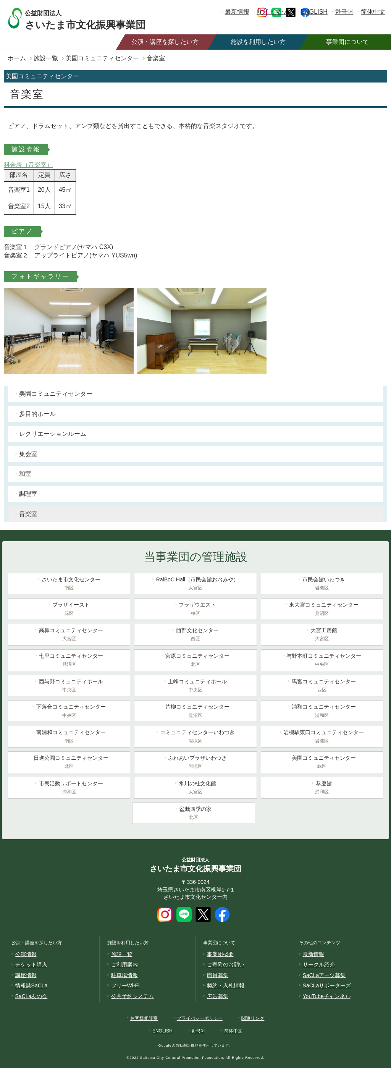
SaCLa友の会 (31, 996)
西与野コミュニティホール (69, 686)
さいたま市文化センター (69, 584)
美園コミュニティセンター (102, 58)
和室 (25, 474)
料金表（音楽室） (28, 165)
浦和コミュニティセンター (322, 712)
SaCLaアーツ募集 (324, 975)
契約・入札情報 (225, 985)
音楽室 (28, 514)
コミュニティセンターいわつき (195, 737)
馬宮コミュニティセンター (322, 686)
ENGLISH (314, 11)
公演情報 (26, 954)
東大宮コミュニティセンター (322, 610)
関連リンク (252, 1018)
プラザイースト (69, 610)
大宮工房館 (322, 635)
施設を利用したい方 (258, 42)
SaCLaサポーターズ (327, 985)
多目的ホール (37, 414)
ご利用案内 (124, 964)
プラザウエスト (195, 610)
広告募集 (217, 996)
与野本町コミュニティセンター (322, 661)
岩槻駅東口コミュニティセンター (322, 737)
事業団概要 (220, 954)
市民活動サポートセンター (69, 788)
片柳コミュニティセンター (195, 712)
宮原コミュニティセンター (195, 661)
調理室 (28, 493)
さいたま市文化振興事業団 (92, 18)
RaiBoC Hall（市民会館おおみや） (195, 584)
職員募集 (217, 975)
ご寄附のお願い (225, 964)
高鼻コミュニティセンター (69, 635)
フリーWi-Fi (125, 985)
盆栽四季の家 (193, 814)
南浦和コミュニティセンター (69, 737)
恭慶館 (322, 788)
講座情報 (26, 975)
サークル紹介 (319, 964)
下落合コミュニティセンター (69, 712)
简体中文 (373, 11)
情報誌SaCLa (31, 985)
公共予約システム (132, 996)
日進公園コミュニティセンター (69, 763)
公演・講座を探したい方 (165, 42)
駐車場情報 (124, 975)
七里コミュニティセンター (69, 661)
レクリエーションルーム (52, 433)
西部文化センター (195, 635)
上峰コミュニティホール (195, 686)
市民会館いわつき (322, 584)
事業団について (347, 42)
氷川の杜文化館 (195, 788)
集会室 (28, 454)
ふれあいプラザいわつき (195, 763)
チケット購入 (31, 964)
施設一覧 (46, 58)
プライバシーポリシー (200, 1018)
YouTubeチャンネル (327, 996)
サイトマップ (275, 11)
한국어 (344, 11)
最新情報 (237, 11)
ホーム (17, 58)
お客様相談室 (144, 1018)
